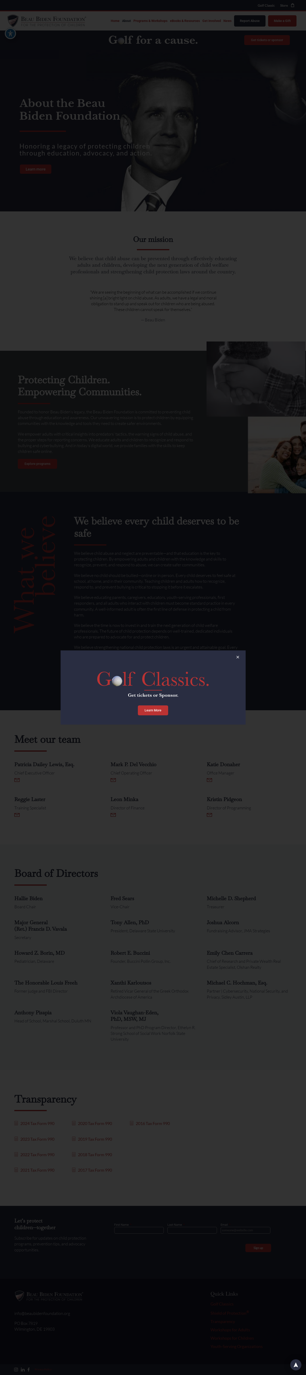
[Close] (238, 657)
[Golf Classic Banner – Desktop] (153, 661)
